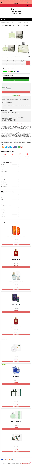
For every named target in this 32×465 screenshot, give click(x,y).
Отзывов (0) (10, 123)
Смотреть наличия (16, 244)
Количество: (4, 88)
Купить (28, 61)
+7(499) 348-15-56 (16, 13)
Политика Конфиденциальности (24, 463)
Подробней (25, 77)
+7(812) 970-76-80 (16, 12)
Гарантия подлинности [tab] (20, 123)
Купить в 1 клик (16, 91)
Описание (4, 123)
